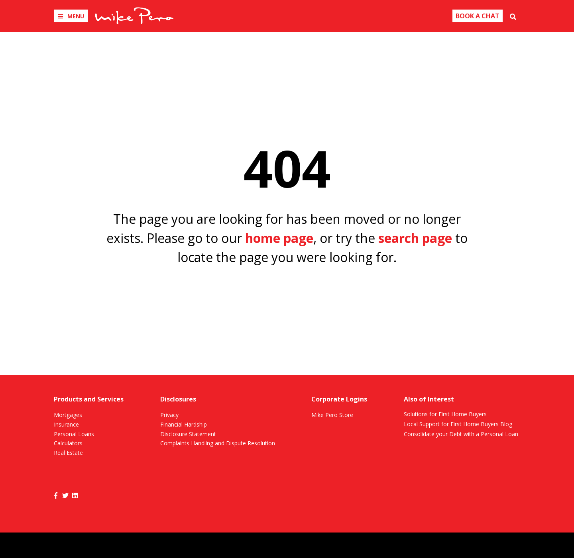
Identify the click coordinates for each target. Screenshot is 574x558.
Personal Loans (74, 434)
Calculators (68, 443)
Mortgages (68, 415)
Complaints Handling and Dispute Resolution (217, 443)
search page (415, 238)
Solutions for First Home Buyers (445, 414)
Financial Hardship (183, 424)
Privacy (169, 415)
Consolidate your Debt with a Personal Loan (461, 434)
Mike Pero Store (332, 415)
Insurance (66, 424)
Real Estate (68, 452)
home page (279, 238)
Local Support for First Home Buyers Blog (458, 424)
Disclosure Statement (188, 434)
